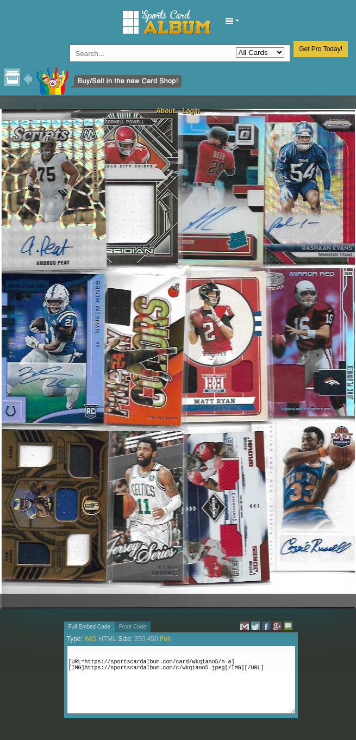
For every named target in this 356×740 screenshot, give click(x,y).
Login (191, 111)
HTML (107, 639)
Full (165, 639)
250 (139, 639)
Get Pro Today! (320, 49)
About (165, 111)
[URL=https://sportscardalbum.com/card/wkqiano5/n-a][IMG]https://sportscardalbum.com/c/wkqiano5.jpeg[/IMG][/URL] (181, 679)
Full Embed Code (89, 627)
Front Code (132, 627)
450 (152, 639)
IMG (90, 639)
